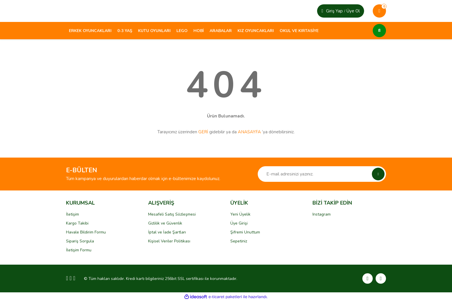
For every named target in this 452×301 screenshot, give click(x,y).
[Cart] (379, 11)
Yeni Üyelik (240, 214)
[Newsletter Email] (322, 174)
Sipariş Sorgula (80, 241)
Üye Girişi (239, 223)
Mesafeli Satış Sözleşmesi (172, 214)
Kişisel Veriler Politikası (169, 241)
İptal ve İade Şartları (167, 232)
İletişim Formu (78, 250)
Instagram (321, 214)
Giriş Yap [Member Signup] (334, 11)
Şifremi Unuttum (245, 232)
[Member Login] (322, 11)
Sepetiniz (238, 241)
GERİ (203, 132)
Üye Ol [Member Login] (353, 11)
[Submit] (378, 174)
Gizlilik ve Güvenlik (165, 223)
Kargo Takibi (77, 223)
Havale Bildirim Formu (86, 232)
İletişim (72, 214)
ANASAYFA (249, 132)
